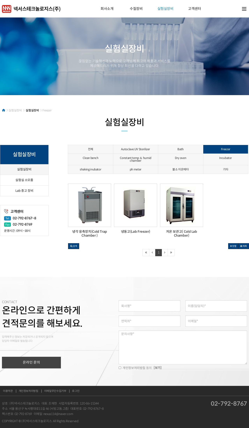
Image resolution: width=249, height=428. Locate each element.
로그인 (75, 391)
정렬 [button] (233, 246)
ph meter (135, 169)
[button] (73, 246)
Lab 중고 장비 (24, 191)
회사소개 (107, 9)
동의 (135, 368)
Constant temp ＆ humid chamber (135, 159)
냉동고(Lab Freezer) (135, 232)
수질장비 (136, 9)
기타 (225, 169)
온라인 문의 (31, 362)
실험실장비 (165, 9)
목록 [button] (243, 246)
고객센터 (194, 9)
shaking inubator (90, 169)
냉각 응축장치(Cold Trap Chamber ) (89, 234)
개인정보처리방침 (28, 391)
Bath (180, 149)
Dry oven (180, 158)
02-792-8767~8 (24, 218)
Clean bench (90, 158)
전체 (90, 149)
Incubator (225, 158)
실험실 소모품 (24, 180)
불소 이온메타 (180, 169)
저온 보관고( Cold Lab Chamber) (181, 234)
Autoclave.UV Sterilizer (135, 149)
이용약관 (8, 391)
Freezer (225, 149)
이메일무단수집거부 (55, 391)
